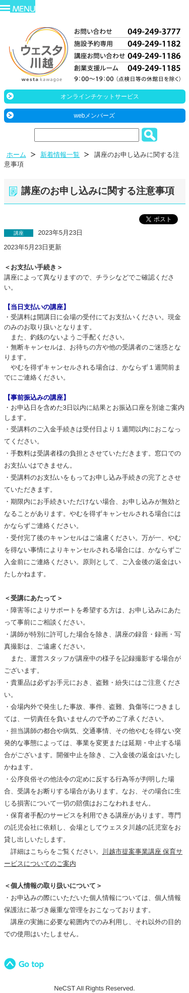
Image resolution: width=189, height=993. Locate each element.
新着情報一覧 (60, 154)
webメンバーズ (94, 115)
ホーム (16, 154)
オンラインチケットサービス (99, 96)
